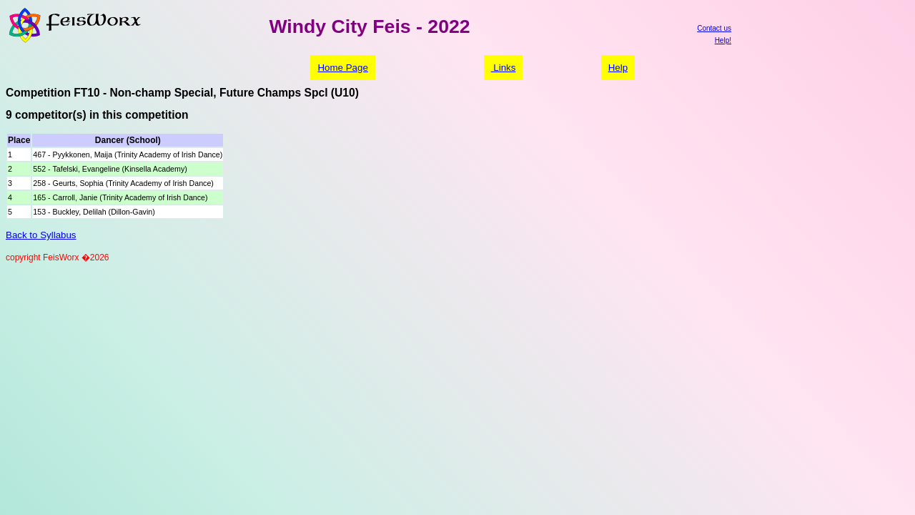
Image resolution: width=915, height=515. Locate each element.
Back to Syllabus (41, 235)
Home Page (342, 67)
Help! (723, 40)
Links (503, 67)
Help (618, 67)
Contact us (714, 28)
